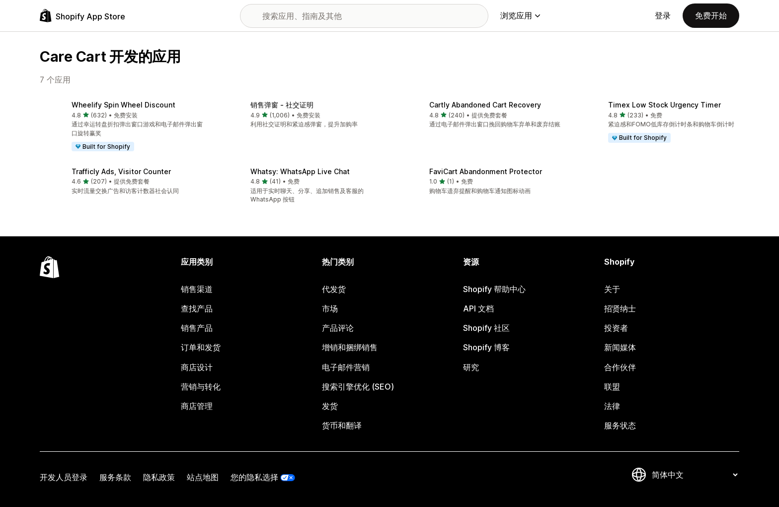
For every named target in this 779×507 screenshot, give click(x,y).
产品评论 (338, 328)
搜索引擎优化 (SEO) (358, 387)
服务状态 (620, 425)
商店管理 (197, 406)
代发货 (334, 289)
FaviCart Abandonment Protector (485, 171)
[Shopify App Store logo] (82, 15)
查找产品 (197, 308)
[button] (121, 126)
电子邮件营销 (346, 367)
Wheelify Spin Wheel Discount (123, 105)
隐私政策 (159, 477)
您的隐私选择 (254, 477)
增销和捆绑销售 (350, 347)
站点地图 (203, 477)
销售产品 (197, 328)
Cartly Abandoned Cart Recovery (485, 105)
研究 (471, 367)
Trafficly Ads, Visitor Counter (121, 171)
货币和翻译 (342, 425)
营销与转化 (201, 387)
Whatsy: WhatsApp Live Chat (300, 171)
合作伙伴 (620, 367)
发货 (330, 406)
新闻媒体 (620, 347)
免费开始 (711, 15)
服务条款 (115, 477)
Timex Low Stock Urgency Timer (664, 105)
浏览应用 (520, 15)
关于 (612, 289)
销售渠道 (197, 289)
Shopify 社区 (486, 328)
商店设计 (197, 367)
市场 (330, 308)
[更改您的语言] (694, 474)
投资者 (616, 328)
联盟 (612, 387)
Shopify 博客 (486, 347)
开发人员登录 (63, 477)
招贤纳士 (620, 308)
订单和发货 (201, 347)
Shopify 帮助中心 (494, 289)
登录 (663, 15)
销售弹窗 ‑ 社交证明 (281, 105)
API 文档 (478, 308)
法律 (612, 406)
